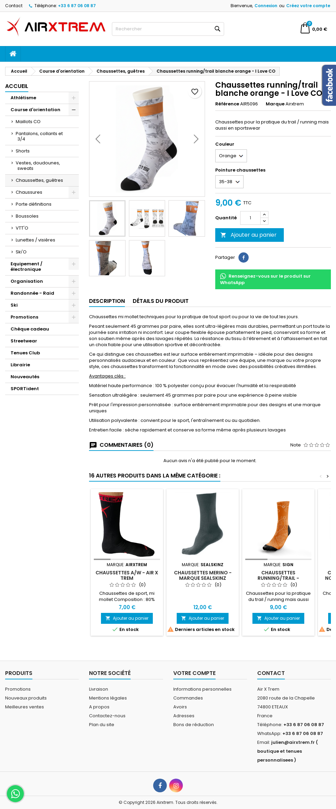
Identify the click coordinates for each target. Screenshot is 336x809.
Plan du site (101, 724)
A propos (99, 707)
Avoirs (180, 707)
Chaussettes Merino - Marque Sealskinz (203, 575)
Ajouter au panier (248, 235)
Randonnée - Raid (32, 293)
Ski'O (21, 252)
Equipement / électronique (26, 267)
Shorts (23, 151)
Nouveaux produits (26, 698)
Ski (14, 305)
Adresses (183, 715)
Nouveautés (25, 376)
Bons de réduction (193, 724)
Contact (14, 6)
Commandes (188, 698)
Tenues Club (25, 353)
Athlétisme (23, 97)
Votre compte (194, 673)
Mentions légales (108, 698)
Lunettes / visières (35, 240)
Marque (275, 104)
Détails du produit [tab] (161, 301)
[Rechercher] (168, 29)
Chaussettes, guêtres (39, 180)
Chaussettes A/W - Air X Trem (127, 575)
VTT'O (22, 228)
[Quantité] (250, 218)
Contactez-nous (107, 715)
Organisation (27, 281)
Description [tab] (107, 301)
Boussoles (27, 216)
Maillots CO (28, 121)
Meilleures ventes (24, 707)
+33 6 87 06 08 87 (77, 6)
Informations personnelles (202, 689)
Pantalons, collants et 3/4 (39, 136)
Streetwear (24, 341)
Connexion (265, 6)
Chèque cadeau (30, 329)
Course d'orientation (35, 109)
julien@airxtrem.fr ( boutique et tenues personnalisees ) (287, 751)
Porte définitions (34, 204)
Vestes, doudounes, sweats (38, 166)
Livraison (98, 689)
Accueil (16, 86)
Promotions (24, 317)
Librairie (20, 365)
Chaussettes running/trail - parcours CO (278, 578)
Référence (227, 104)
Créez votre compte (308, 6)
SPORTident (25, 388)
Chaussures (29, 192)
